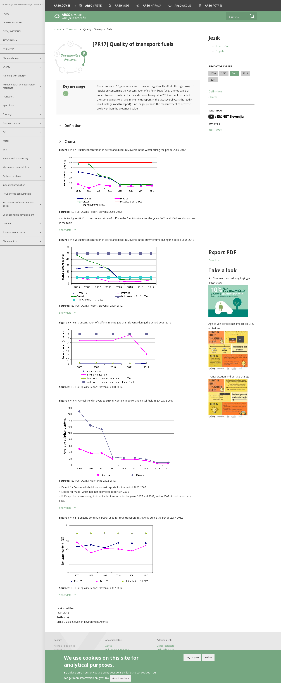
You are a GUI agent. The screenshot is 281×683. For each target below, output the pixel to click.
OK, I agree (192, 657)
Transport (8, 96)
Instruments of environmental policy (19, 204)
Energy (6, 66)
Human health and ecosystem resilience (19, 86)
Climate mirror (10, 241)
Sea (5, 149)
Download (214, 260)
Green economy (11, 123)
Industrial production (14, 185)
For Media (8, 49)
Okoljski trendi (12, 31)
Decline (208, 657)
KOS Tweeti (215, 130)
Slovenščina (222, 46)
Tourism (7, 223)
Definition (215, 91)
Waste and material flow (16, 167)
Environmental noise (14, 232)
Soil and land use (12, 176)
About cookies (120, 678)
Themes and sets (13, 22)
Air (4, 132)
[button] (255, 5)
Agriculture (8, 105)
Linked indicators (165, 645)
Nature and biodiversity (15, 158)
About (108, 645)
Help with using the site (117, 649)
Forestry (7, 114)
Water (6, 140)
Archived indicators (167, 649)
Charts (212, 97)
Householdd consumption (17, 193)
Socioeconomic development (18, 214)
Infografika (10, 40)
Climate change (11, 58)
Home (6, 13)
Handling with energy (14, 75)
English (220, 51)
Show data (65, 230)
